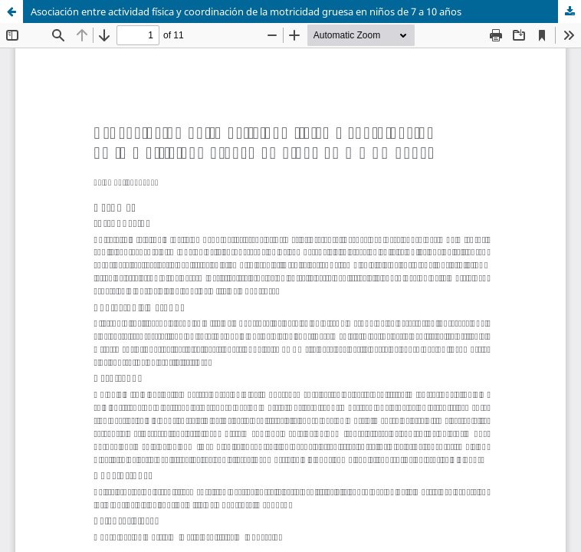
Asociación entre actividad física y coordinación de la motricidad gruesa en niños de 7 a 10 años (246, 11)
